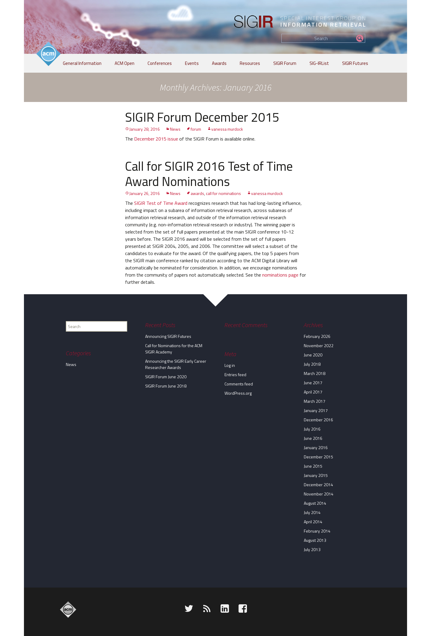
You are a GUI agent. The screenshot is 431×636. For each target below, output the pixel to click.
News (175, 129)
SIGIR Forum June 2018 (165, 386)
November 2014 (318, 494)
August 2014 (315, 503)
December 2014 (318, 484)
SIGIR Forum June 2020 (165, 376)
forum (196, 129)
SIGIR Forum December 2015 (202, 116)
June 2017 (313, 382)
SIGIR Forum (284, 63)
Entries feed (235, 374)
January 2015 (316, 475)
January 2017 (316, 410)
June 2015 (313, 466)
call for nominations (223, 193)
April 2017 (313, 392)
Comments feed (238, 384)
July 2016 (312, 429)
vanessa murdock (227, 129)
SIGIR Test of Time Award (160, 203)
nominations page (280, 274)
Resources (250, 63)
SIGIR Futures (355, 63)
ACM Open (124, 63)
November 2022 (318, 345)
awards (197, 193)
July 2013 (312, 549)
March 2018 (314, 373)
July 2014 (312, 512)
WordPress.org (238, 393)
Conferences (160, 63)
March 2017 (314, 401)
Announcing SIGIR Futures (168, 336)
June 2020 (313, 355)
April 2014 (313, 521)
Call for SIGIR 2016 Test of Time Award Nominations (209, 173)
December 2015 (318, 457)
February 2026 (317, 336)
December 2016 (318, 420)
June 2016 (313, 438)
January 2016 (316, 447)
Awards (219, 63)
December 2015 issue (156, 138)
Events (192, 63)
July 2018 (312, 364)
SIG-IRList (319, 63)
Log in (229, 365)
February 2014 (317, 531)
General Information (82, 63)
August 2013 (315, 540)
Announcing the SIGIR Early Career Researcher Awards (175, 364)
